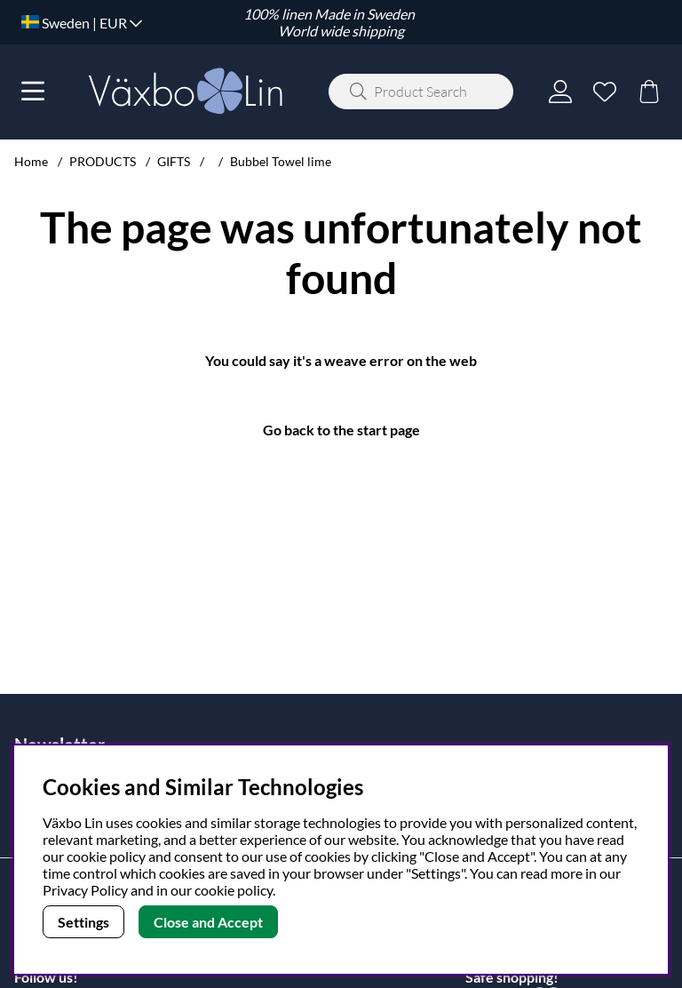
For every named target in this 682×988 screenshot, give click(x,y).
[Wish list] (604, 91)
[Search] (421, 91)
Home (31, 161)
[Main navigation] (33, 91)
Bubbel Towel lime (280, 161)
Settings (83, 921)
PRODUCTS (102, 161)
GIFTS (173, 161)
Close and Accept (208, 921)
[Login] (560, 91)
